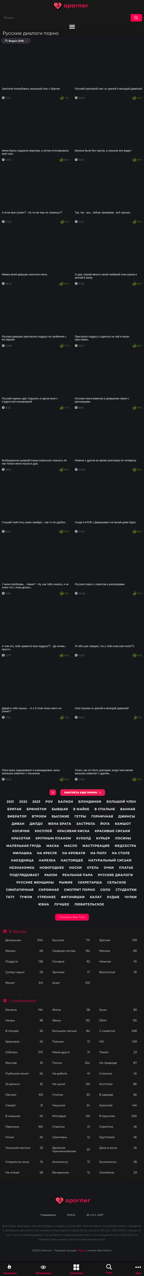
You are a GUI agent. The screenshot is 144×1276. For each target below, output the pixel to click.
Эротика (71, 972)
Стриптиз (118, 1126)
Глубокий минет (24, 1073)
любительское (89, 904)
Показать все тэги (72, 917)
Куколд (83, 838)
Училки (71, 1094)
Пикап (118, 1052)
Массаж (24, 1063)
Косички (21, 831)
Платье (126, 867)
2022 (23, 801)
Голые (24, 1137)
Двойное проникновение (71, 1149)
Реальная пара (77, 875)
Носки (75, 867)
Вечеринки (71, 1172)
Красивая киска (73, 831)
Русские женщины (35, 882)
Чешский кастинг (24, 1148)
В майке (81, 809)
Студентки (126, 890)
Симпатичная (20, 890)
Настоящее (72, 860)
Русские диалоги (115, 875)
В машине (24, 1116)
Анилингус (71, 1162)
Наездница (22, 860)
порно (81, 1250)
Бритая (14, 809)
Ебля (118, 1020)
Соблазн (24, 1052)
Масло (70, 846)
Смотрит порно (79, 890)
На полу (98, 853)
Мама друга (71, 1052)
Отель (93, 867)
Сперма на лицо (24, 1162)
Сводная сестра (71, 951)
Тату (10, 897)
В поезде (24, 1031)
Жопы (71, 1009)
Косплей (43, 831)
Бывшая (60, 809)
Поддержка (48, 1215)
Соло (105, 890)
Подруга (24, 961)
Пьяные (71, 1041)
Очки (109, 867)
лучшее (61, 904)
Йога (105, 824)
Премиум (24, 1126)
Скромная (49, 890)
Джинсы (126, 816)
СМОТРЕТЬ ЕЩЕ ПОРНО (80, 792)
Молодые (71, 1116)
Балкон (65, 801)
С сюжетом (118, 1031)
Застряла (85, 824)
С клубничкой (22, 1001)
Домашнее (24, 940)
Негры (24, 1020)
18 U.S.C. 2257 (95, 1215)
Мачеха (118, 951)
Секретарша (90, 882)
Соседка (71, 961)
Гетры (80, 816)
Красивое (24, 1041)
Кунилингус (118, 1162)
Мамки (24, 951)
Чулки (131, 897)
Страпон (71, 1126)
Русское (71, 940)
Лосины (123, 838)
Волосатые (118, 972)
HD (118, 1041)
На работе (71, 1073)
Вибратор (17, 816)
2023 (36, 801)
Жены (71, 1020)
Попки (71, 1063)
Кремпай (118, 1105)
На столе (121, 853)
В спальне (104, 809)
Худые (113, 897)
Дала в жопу (118, 1148)
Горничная (102, 816)
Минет (24, 983)
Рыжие (66, 882)
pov (49, 801)
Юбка (43, 904)
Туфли (26, 897)
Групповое (118, 1137)
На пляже (24, 1172)
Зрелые (118, 940)
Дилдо (36, 824)
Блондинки (89, 801)
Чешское (71, 1105)
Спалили (118, 1073)
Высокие (60, 816)
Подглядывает (24, 875)
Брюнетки (37, 809)
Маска (52, 846)
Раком (50, 875)
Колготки (118, 1084)
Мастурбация (96, 846)
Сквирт (24, 1105)
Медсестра (125, 846)
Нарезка (47, 860)
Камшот (123, 824)
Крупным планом (53, 838)
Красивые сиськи (112, 831)
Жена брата (59, 824)
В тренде (17, 931)
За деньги (24, 1084)
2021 (10, 801)
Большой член (121, 801)
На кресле (47, 853)
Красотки (20, 838)
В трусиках (118, 1116)
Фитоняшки (73, 897)
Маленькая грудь (23, 846)
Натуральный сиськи (109, 860)
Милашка (22, 853)
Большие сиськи (71, 1031)
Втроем (39, 816)
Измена (24, 1009)
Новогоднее (52, 867)
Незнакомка (21, 867)
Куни (118, 1009)
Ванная (127, 809)
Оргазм (24, 1094)
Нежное (118, 961)
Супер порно (24, 972)
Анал (71, 983)
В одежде (118, 1094)
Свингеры (71, 1137)
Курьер (103, 838)
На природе (118, 1063)
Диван (18, 824)
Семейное (118, 1172)
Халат (96, 897)
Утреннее (46, 897)
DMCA (71, 1215)
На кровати (73, 853)
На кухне (71, 1084)
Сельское (116, 882)
